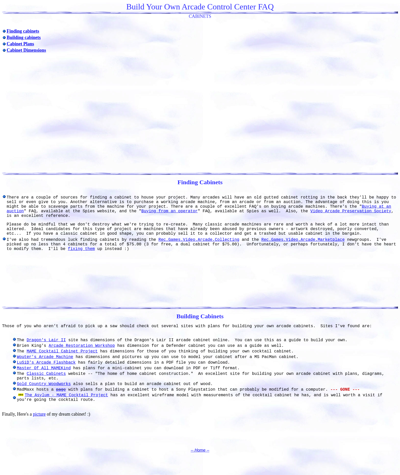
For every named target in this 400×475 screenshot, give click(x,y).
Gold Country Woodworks (44, 384)
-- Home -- (200, 450)
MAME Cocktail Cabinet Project (62, 351)
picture (39, 414)
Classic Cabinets (46, 374)
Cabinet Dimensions (26, 50)
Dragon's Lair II (46, 340)
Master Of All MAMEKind (44, 368)
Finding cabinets (23, 31)
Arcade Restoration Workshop (82, 346)
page (61, 389)
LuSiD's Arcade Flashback (46, 362)
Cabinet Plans (20, 43)
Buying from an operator (169, 211)
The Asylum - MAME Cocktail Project (66, 395)
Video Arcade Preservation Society (350, 211)
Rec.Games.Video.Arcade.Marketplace (303, 240)
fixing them (81, 249)
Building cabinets (24, 37)
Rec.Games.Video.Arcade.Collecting (198, 240)
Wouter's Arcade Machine (45, 357)
